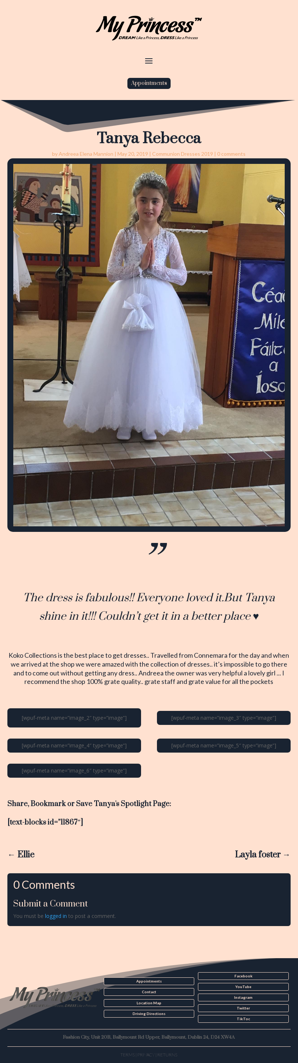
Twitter (243, 1008)
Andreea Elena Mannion (86, 154)
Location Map (149, 1003)
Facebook (243, 976)
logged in (56, 915)
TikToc (243, 1018)
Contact (149, 992)
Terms (127, 1054)
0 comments (231, 154)
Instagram (243, 997)
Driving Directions (149, 1013)
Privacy (146, 1054)
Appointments (149, 83)
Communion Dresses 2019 (182, 154)
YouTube (243, 986)
